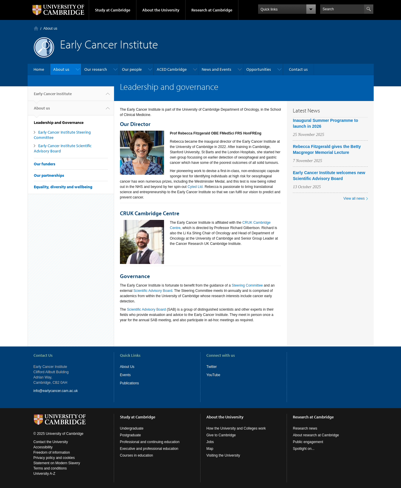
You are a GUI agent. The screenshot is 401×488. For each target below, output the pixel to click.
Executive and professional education (149, 449)
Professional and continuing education (150, 442)
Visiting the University (223, 455)
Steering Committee (247, 285)
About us (50, 28)
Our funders (44, 163)
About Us (127, 367)
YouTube (213, 375)
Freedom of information (52, 452)
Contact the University (51, 442)
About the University (160, 10)
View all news (354, 198)
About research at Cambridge (316, 435)
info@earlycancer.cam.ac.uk (56, 391)
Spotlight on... (303, 449)
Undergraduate (131, 428)
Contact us (298, 69)
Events (125, 375)
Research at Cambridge (211, 10)
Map (209, 449)
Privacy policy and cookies (54, 458)
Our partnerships (49, 175)
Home (36, 28)
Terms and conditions (50, 468)
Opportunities (258, 69)
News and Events (216, 69)
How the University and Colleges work (236, 428)
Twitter (211, 367)
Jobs (210, 442)
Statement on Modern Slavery (57, 463)
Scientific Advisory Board (152, 291)
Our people (132, 69)
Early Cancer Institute (53, 96)
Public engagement (308, 442)
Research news (305, 428)
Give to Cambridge (221, 435)
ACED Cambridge (172, 69)
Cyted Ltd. (196, 187)
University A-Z (45, 474)
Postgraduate (130, 435)
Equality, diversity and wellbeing (63, 186)
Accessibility (43, 447)
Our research (95, 69)
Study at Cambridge (112, 10)
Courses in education (136, 455)
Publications (129, 383)
